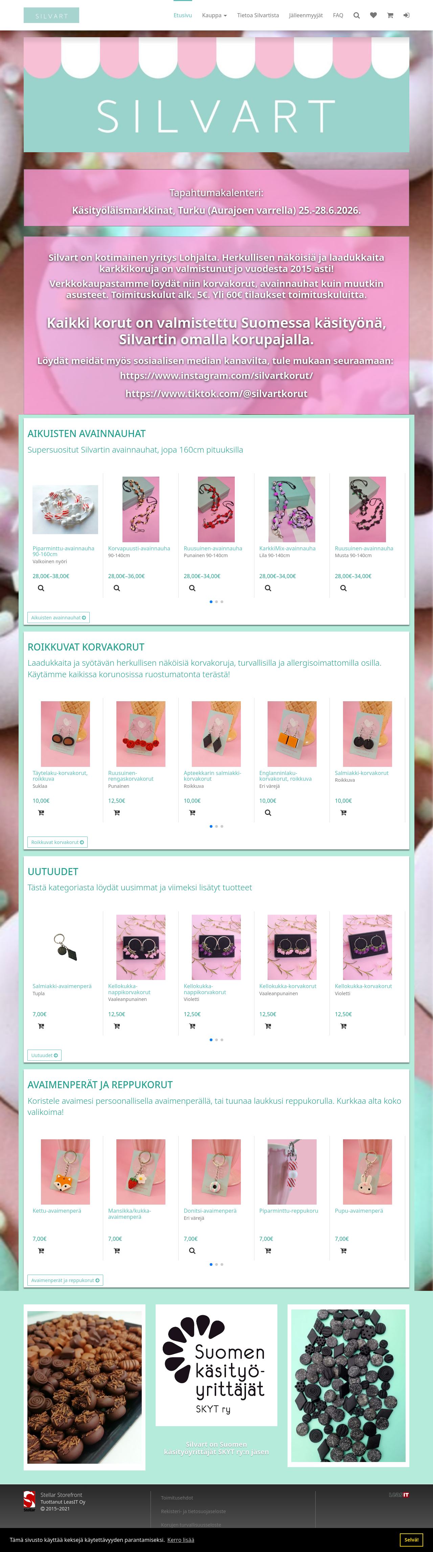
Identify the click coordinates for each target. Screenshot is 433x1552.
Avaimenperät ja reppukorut (65, 1280)
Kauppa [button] (214, 15)
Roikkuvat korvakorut (57, 842)
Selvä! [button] (412, 1539)
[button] (356, 15)
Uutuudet (44, 1055)
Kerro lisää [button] (181, 1540)
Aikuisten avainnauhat (58, 617)
